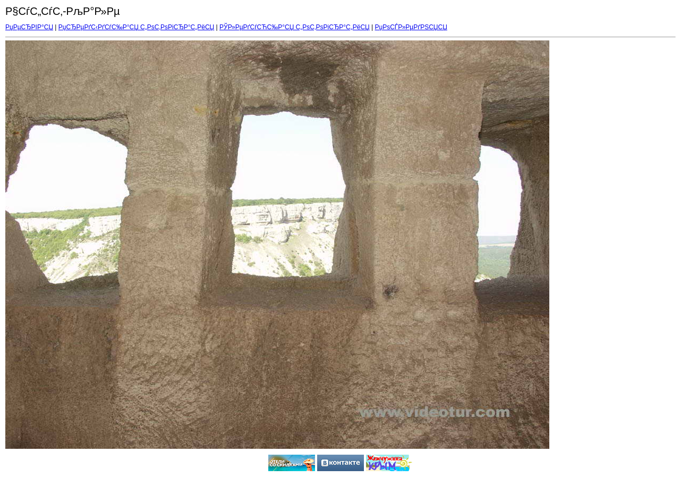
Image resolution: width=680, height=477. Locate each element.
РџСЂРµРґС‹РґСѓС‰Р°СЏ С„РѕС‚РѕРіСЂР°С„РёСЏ (136, 27)
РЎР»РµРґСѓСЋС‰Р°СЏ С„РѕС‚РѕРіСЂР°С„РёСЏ (294, 27)
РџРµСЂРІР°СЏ (29, 27)
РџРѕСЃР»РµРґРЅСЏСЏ (411, 27)
